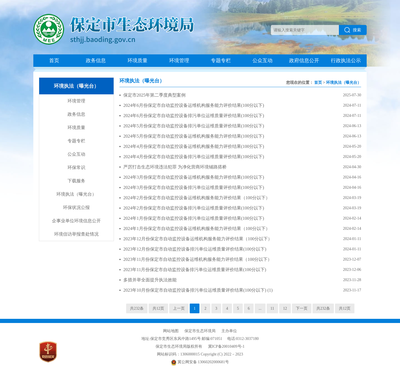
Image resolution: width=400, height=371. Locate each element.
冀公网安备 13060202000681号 (200, 362)
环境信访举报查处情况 (76, 234)
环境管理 (179, 60)
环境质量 (138, 60)
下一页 (302, 308)
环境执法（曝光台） (76, 194)
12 (285, 308)
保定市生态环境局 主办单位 (210, 331)
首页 (54, 60)
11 (272, 308)
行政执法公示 (346, 60)
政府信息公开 (304, 60)
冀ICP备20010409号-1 (226, 346)
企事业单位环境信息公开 (76, 220)
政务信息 (96, 60)
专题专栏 (221, 60)
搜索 (352, 30)
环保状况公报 (76, 207)
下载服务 (76, 180)
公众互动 (262, 60)
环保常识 (76, 167)
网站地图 (171, 331)
